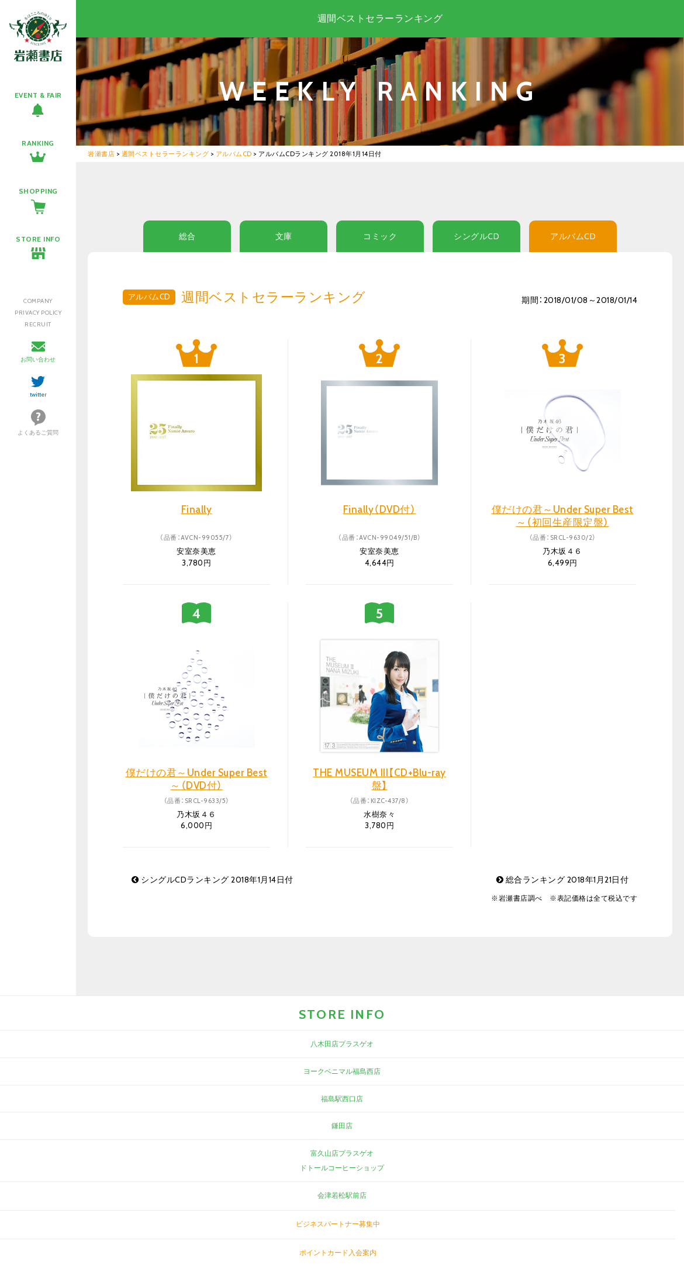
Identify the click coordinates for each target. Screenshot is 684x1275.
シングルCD (476, 236)
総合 (187, 236)
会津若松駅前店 (342, 1195)
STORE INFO (38, 239)
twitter (38, 394)
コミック (380, 236)
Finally (196, 509)
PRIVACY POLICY (38, 312)
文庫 (283, 236)
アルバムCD (573, 236)
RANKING (38, 143)
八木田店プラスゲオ (342, 1043)
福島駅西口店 (342, 1098)
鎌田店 (342, 1125)
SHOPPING (38, 191)
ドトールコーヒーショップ (342, 1167)
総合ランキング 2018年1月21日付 (562, 879)
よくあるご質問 (38, 432)
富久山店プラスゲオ (342, 1153)
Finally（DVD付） (379, 509)
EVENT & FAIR (38, 95)
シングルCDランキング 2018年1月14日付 (212, 879)
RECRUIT (38, 324)
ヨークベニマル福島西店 (342, 1071)
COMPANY (38, 301)
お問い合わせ (38, 359)
